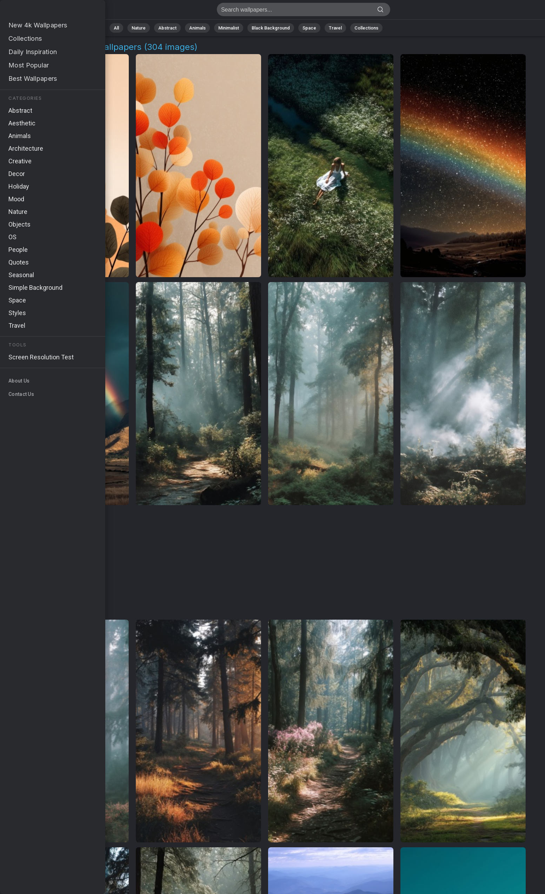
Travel (335, 28)
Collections (366, 28)
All (116, 28)
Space (309, 28)
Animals (197, 28)
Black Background (271, 28)
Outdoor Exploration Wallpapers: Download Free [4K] (42, 11)
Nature (139, 28)
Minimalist (228, 28)
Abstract (167, 28)
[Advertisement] (264, 563)
